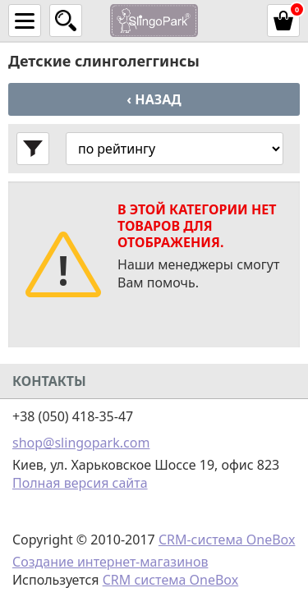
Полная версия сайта (80, 483)
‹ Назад (153, 99)
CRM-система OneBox (227, 539)
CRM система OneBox (171, 580)
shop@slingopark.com (80, 443)
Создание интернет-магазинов (110, 562)
